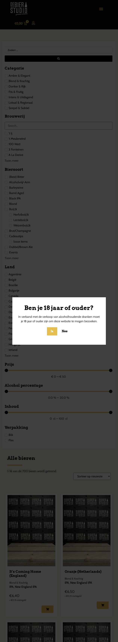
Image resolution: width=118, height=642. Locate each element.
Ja (52, 331)
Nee (65, 331)
